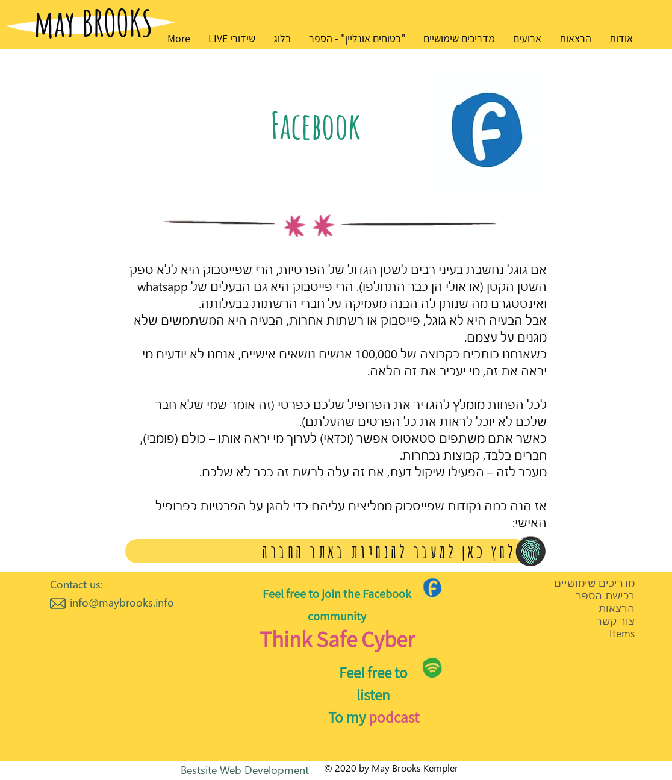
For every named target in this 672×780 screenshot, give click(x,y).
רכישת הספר (605, 595)
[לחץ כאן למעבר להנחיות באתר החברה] (326, 551)
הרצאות (617, 608)
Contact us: (76, 583)
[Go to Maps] (432, 587)
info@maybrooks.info (122, 602)
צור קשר (615, 620)
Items (622, 633)
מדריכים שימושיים (594, 582)
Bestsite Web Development (245, 769)
